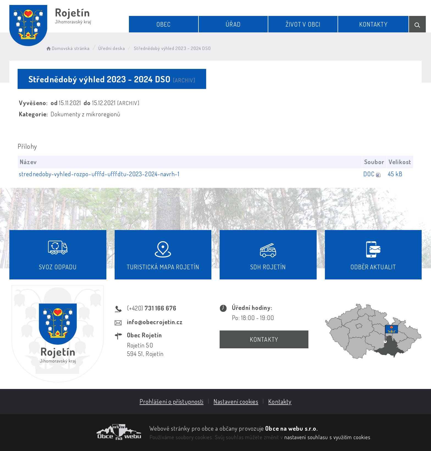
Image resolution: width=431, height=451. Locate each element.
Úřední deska (111, 48)
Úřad (233, 24)
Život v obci (303, 24)
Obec (163, 24)
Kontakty (373, 24)
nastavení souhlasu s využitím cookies (327, 437)
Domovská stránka (67, 48)
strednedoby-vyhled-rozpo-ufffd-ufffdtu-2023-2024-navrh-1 (99, 174)
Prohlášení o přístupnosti (172, 401)
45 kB (395, 174)
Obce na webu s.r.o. (291, 428)
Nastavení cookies (236, 401)
